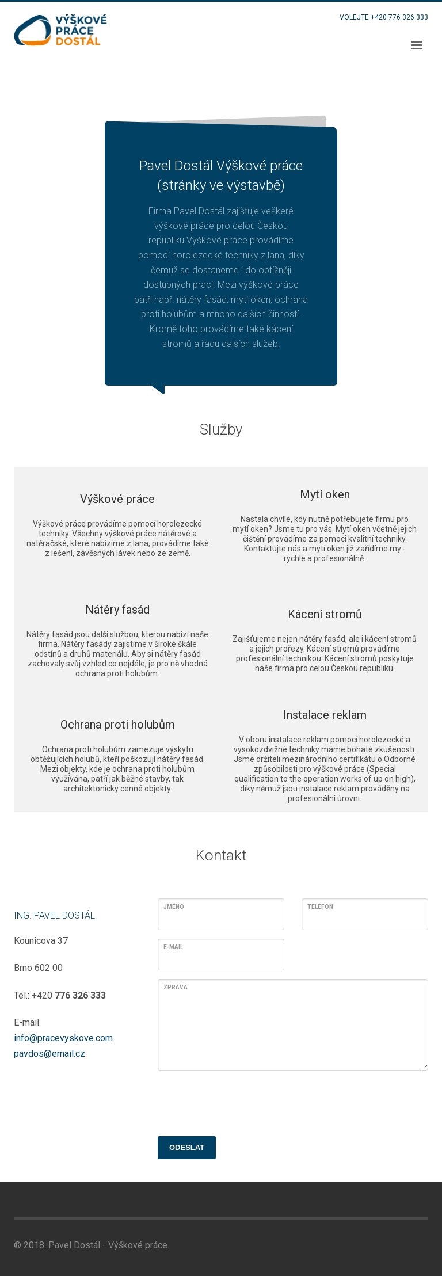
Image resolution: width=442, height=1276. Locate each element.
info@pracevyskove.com (63, 1038)
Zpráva (175, 987)
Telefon (320, 907)
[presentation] (245, 1101)
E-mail (173, 947)
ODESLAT (186, 1147)
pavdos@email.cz (49, 1053)
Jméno (173, 907)
